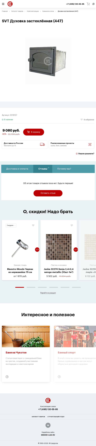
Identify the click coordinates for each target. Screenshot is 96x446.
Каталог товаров (17, 11)
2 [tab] (31, 287)
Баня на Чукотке (16, 352)
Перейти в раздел (48, 293)
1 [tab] (19, 287)
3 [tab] (42, 287)
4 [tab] (53, 287)
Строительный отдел (55, 416)
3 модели (11, 225)
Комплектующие (33, 11)
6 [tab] (76, 287)
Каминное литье (48, 11)
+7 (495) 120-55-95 (48, 409)
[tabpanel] (48, 61)
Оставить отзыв (48, 193)
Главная (5, 11)
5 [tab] (65, 287)
